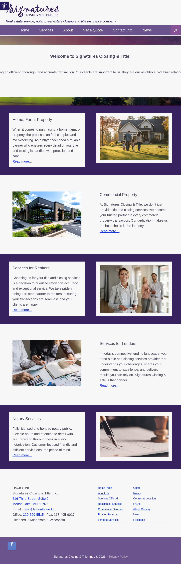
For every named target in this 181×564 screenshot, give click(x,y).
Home (24, 30)
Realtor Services (108, 514)
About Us (103, 493)
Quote (137, 487)
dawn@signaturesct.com (41, 509)
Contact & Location (144, 498)
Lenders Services (108, 519)
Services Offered (108, 498)
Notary (137, 493)
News (147, 30)
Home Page (105, 487)
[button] (176, 30)
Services (46, 30)
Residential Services (110, 503)
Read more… (22, 161)
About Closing (141, 509)
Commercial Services (110, 509)
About (68, 30)
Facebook (139, 519)
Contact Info (123, 30)
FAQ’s (136, 503)
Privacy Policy (118, 556)
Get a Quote (93, 30)
